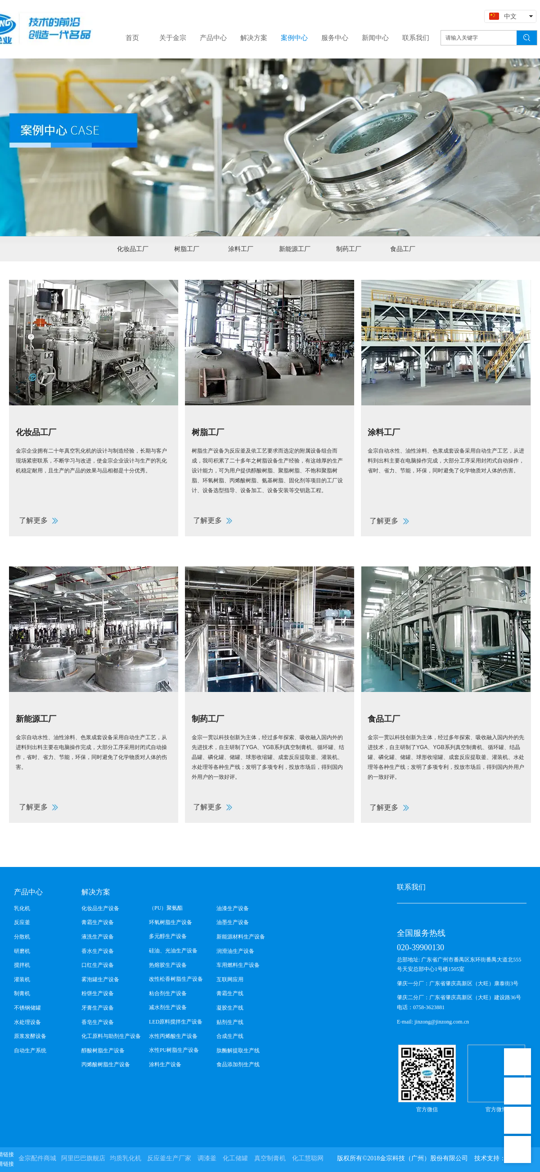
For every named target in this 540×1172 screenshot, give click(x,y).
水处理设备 (27, 1022)
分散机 (22, 937)
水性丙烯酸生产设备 (173, 1036)
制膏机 (22, 993)
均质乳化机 (125, 1158)
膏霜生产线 (229, 993)
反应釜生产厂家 (169, 1158)
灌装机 (22, 979)
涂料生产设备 (165, 1064)
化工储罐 (235, 1158)
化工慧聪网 (308, 1158)
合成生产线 (229, 1036)
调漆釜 (207, 1158)
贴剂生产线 (229, 1022)
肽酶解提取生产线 (238, 1050)
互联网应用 (229, 979)
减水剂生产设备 (168, 1007)
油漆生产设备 (232, 908)
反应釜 (22, 922)
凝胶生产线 (229, 1008)
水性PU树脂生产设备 (174, 1050)
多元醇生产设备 (168, 936)
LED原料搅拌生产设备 (175, 1022)
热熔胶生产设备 (168, 965)
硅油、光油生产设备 (173, 950)
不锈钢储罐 (27, 1008)
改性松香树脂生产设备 (176, 979)
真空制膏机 (270, 1158)
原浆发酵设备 (30, 1036)
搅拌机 (22, 965)
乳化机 (22, 908)
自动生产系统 (30, 1050)
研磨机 (22, 951)
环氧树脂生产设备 (170, 922)
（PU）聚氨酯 (166, 908)
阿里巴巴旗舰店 (83, 1158)
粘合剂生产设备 (168, 993)
